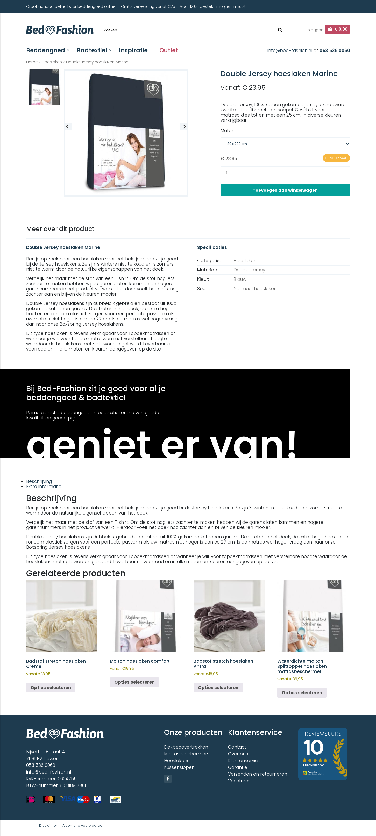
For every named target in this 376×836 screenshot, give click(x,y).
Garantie (237, 767)
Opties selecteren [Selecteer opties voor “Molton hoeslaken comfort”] (134, 682)
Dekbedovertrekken (186, 747)
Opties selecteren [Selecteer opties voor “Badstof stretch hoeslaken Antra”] (218, 687)
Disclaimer (48, 825)
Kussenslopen (179, 767)
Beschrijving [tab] (39, 481)
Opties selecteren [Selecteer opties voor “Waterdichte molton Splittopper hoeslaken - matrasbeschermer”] (302, 693)
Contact (237, 747)
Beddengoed (45, 50)
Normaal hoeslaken (255, 288)
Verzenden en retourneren (257, 774)
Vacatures (239, 781)
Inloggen (315, 29)
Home (32, 62)
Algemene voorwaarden (83, 825)
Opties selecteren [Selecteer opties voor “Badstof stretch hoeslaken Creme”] (51, 687)
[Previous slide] (68, 126)
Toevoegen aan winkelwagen (285, 190)
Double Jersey (249, 270)
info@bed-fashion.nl (289, 50)
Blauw (239, 279)
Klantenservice (244, 761)
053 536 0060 (335, 50)
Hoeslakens (176, 761)
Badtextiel (92, 50)
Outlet (168, 50)
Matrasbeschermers (186, 754)
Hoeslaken (52, 62)
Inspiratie (133, 50)
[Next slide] (184, 126)
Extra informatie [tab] (43, 486)
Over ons (238, 754)
